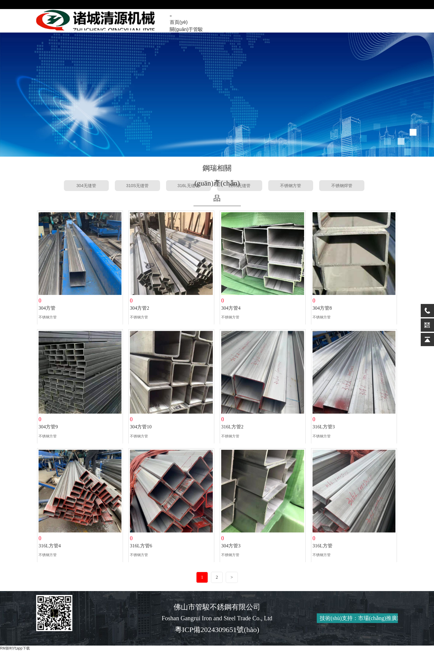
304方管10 (141, 426)
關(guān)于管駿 (186, 29)
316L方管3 (324, 426)
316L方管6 (141, 545)
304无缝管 (86, 185)
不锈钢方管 (290, 185)
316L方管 (322, 545)
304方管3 (231, 545)
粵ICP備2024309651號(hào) (217, 630)
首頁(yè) (179, 22)
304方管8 (322, 308)
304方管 (47, 308)
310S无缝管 (137, 185)
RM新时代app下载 (15, 648)
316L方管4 (50, 545)
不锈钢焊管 (341, 185)
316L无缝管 (189, 185)
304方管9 (48, 426)
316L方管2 (232, 426)
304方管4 (231, 308)
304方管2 (139, 308)
